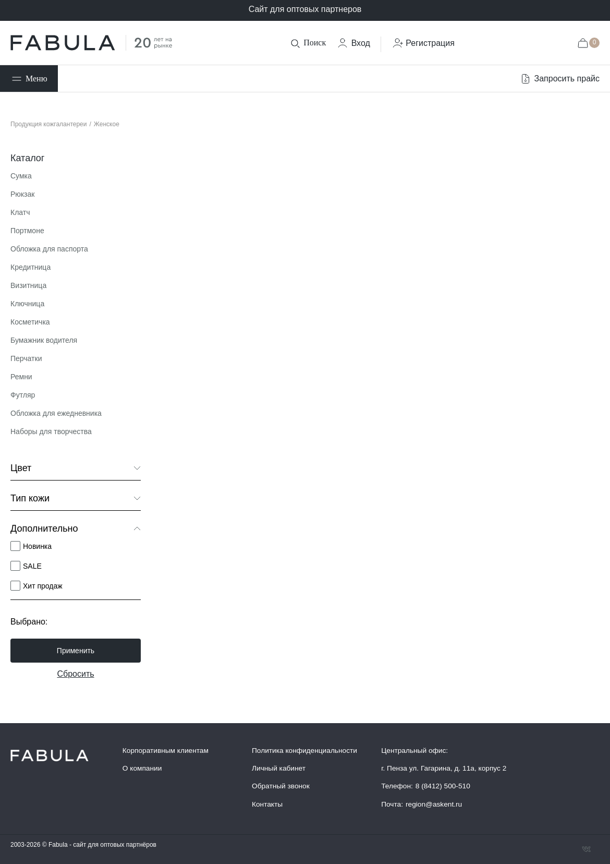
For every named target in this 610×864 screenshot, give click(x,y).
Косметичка (30, 322)
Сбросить (75, 673)
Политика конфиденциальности (304, 750)
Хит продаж (43, 586)
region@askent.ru (434, 804)
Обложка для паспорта (49, 249)
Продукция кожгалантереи (48, 124)
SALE (32, 566)
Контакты (267, 804)
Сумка (21, 176)
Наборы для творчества (51, 431)
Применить (75, 650)
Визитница (28, 285)
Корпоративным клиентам (166, 750)
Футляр (22, 395)
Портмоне (27, 230)
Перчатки (26, 358)
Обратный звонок (281, 786)
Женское (106, 124)
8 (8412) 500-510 (443, 786)
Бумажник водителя (43, 340)
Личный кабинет (279, 768)
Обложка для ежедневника (56, 413)
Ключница (27, 303)
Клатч (20, 212)
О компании (142, 768)
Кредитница (30, 267)
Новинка (37, 546)
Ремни (21, 377)
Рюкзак (22, 194)
